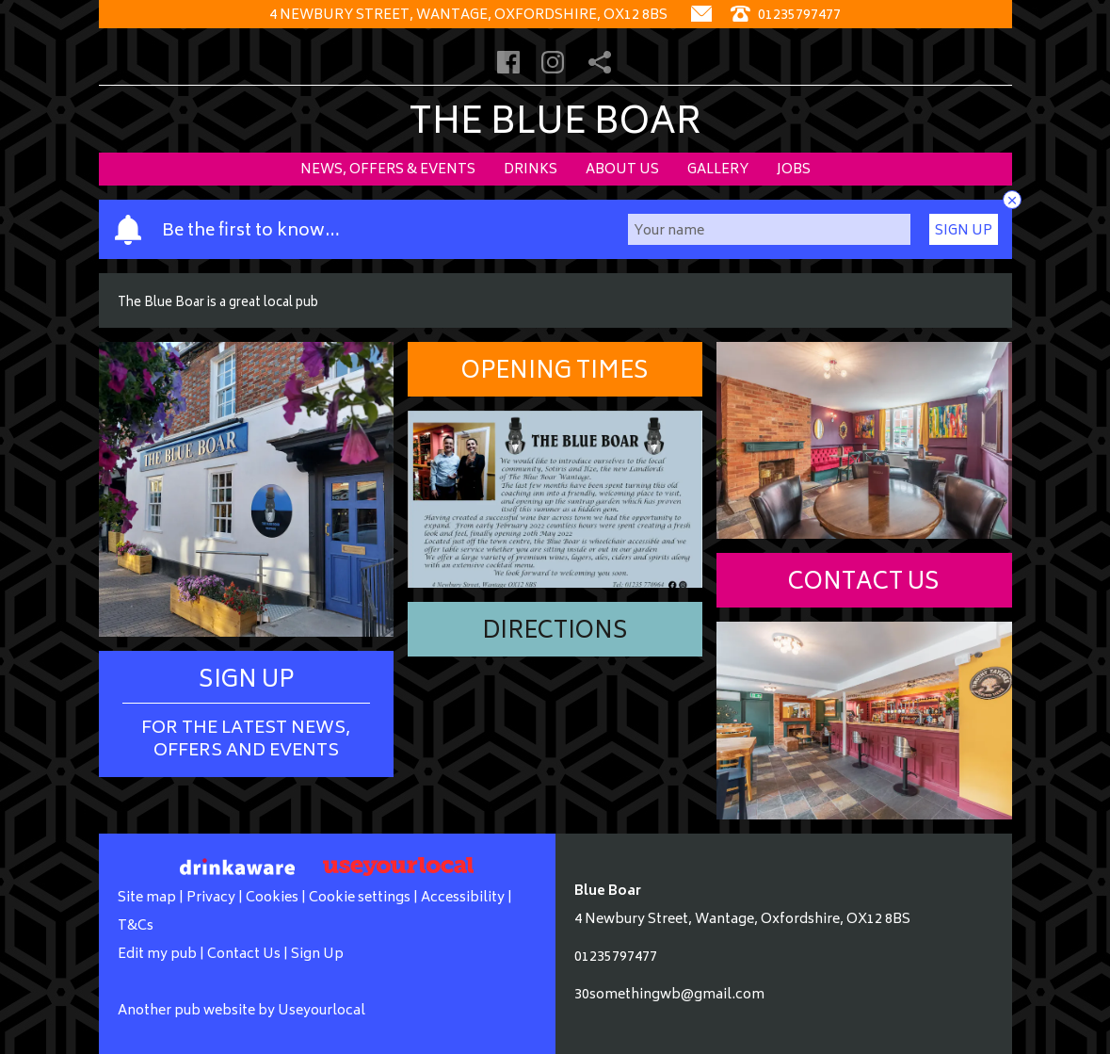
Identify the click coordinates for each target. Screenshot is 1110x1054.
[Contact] (701, 15)
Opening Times (555, 372)
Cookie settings (359, 898)
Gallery (717, 170)
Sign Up (963, 231)
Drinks (530, 170)
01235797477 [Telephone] (786, 15)
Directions (555, 632)
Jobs (794, 170)
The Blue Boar (555, 124)
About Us (622, 170)
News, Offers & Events (387, 170)
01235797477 (615, 957)
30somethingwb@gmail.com (669, 995)
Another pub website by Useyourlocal (241, 1011)
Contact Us (864, 583)
